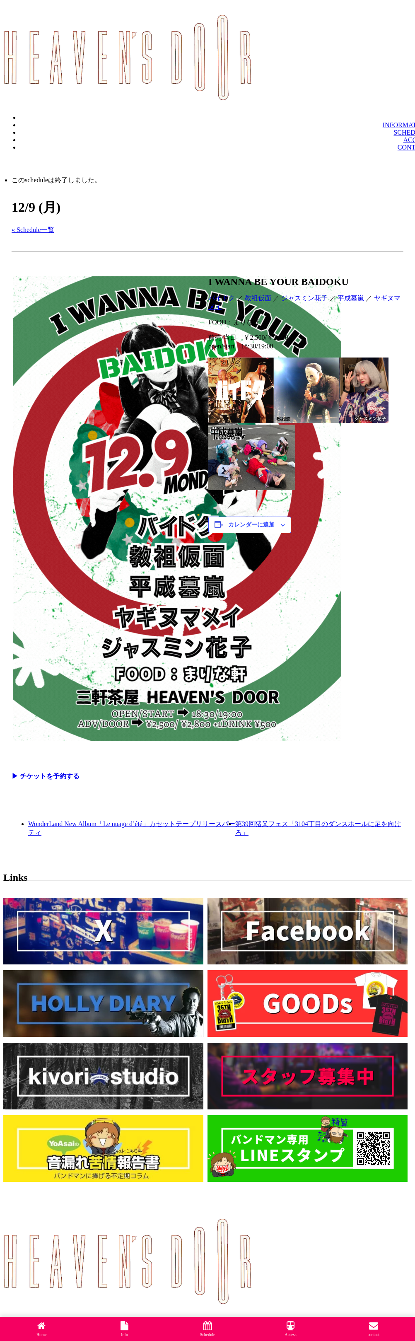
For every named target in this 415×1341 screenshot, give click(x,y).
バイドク (221, 298)
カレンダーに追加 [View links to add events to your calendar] (251, 525)
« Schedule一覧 (33, 229)
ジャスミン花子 (304, 298)
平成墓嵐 (351, 298)
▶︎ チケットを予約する (46, 776)
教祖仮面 (258, 298)
